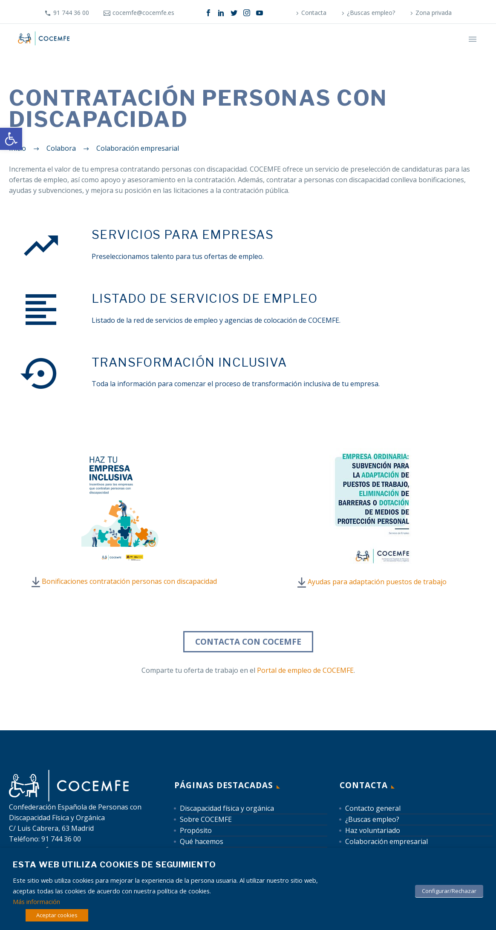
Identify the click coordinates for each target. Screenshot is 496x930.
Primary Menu (472, 39)
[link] (11, 139)
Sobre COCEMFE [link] (206, 819)
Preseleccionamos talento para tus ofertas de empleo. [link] (178, 256)
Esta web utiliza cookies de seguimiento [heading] (114, 865)
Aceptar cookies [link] (57, 915)
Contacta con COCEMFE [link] (248, 641)
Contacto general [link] (373, 808)
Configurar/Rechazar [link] (449, 891)
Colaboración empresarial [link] (386, 841)
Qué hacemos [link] (201, 841)
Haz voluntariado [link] (372, 830)
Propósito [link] (196, 830)
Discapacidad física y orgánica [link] (227, 808)
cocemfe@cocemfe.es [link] (143, 13)
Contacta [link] (313, 13)
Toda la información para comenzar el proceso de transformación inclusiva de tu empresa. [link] (236, 383)
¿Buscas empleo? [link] (371, 13)
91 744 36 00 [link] (71, 13)
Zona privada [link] (433, 13)
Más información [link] (36, 901)
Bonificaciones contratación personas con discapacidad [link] (129, 581)
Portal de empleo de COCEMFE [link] (305, 670)
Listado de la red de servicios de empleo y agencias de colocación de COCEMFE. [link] (216, 320)
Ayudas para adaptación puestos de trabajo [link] (377, 581)
